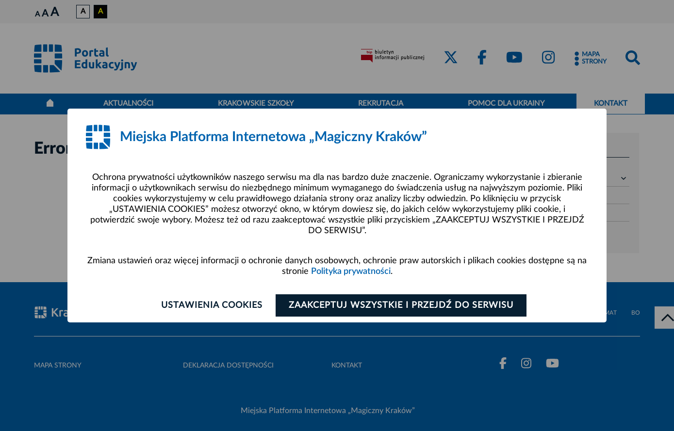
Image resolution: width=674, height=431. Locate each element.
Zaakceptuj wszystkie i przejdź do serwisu (401, 305)
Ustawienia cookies (212, 305)
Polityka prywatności (351, 271)
